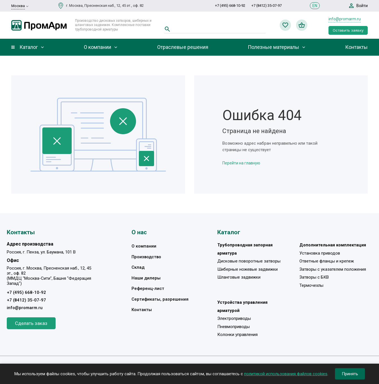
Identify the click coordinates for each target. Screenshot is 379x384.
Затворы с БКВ (314, 277)
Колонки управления (237, 334)
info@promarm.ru (344, 19)
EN (314, 5)
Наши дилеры (146, 278)
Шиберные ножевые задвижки (247, 269)
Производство (146, 256)
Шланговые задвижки (238, 277)
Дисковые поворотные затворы (249, 261)
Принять (350, 373)
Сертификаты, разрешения (160, 299)
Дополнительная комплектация (332, 245)
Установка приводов (319, 253)
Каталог (28, 47)
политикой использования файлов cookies (285, 373)
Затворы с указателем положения (332, 269)
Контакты (356, 47)
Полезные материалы (273, 47)
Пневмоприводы (233, 326)
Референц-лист (148, 288)
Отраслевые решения (182, 47)
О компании (97, 47)
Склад (138, 267)
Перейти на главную (241, 163)
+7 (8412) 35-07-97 (266, 5)
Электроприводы (234, 318)
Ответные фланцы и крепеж (326, 261)
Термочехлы (311, 285)
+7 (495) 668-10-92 (230, 5)
